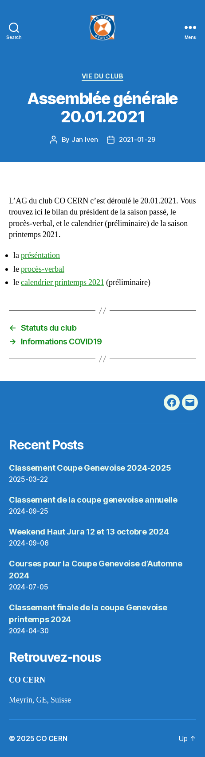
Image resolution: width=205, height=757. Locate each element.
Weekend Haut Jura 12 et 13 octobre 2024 (89, 531)
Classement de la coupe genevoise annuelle (93, 499)
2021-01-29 (137, 139)
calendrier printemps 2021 (62, 282)
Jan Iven (84, 139)
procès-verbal (42, 269)
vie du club (103, 76)
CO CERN (51, 738)
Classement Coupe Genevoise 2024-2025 (90, 467)
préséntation (40, 255)
